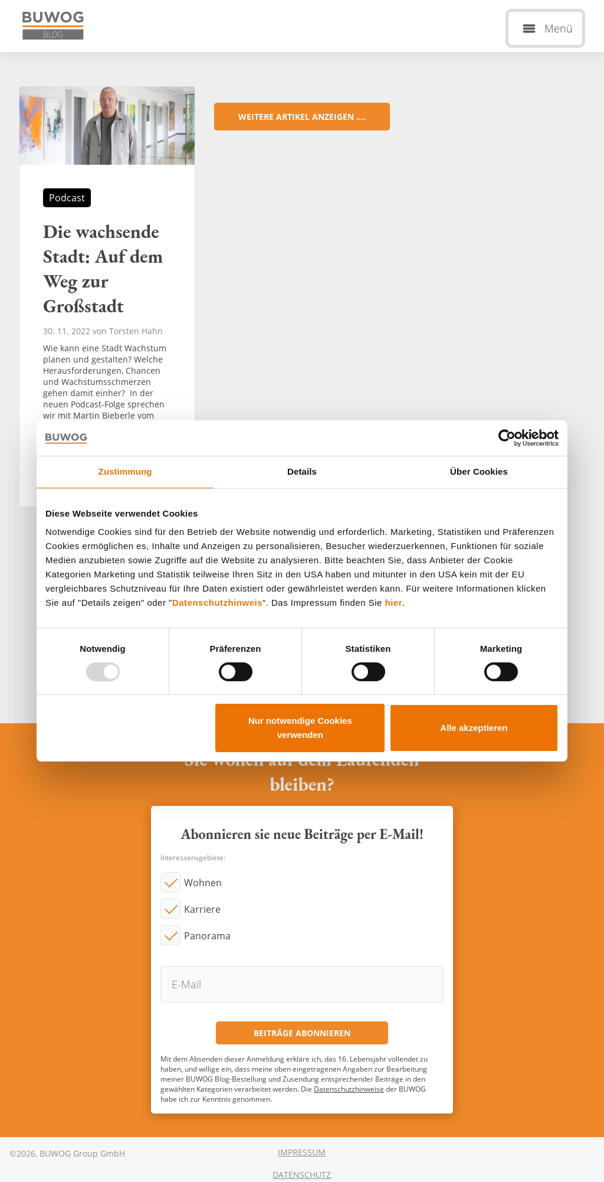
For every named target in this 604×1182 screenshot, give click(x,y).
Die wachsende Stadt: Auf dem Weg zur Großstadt (107, 297)
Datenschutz (302, 1174)
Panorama (207, 935)
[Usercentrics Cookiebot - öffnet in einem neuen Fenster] (507, 438)
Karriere (202, 909)
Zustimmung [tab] (125, 471)
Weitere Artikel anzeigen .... (302, 116)
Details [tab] (302, 471)
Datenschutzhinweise (349, 1089)
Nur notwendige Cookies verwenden (300, 728)
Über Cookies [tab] (479, 471)
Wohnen (203, 882)
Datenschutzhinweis (217, 602)
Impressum (302, 1152)
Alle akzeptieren (473, 728)
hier (394, 602)
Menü (558, 28)
